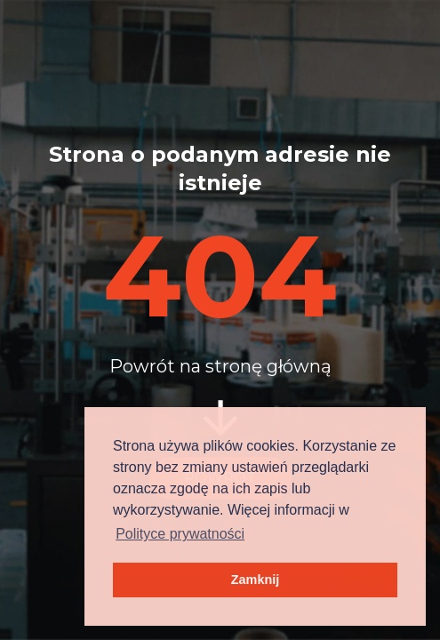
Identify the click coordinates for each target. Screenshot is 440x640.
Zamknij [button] (255, 579)
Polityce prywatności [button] (180, 533)
